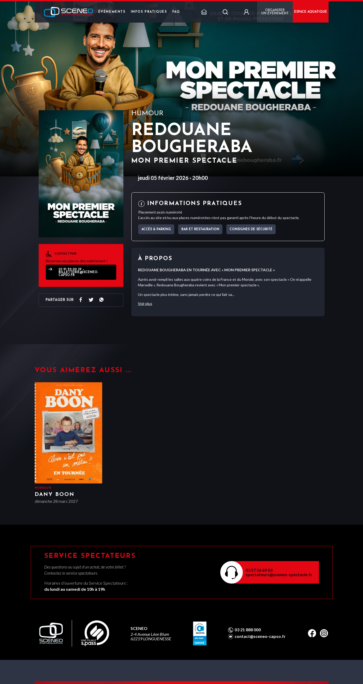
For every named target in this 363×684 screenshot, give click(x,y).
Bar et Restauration (200, 229)
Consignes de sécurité (251, 229)
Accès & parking (156, 229)
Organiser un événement (275, 12)
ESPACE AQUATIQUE (310, 12)
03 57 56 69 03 (258, 570)
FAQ (176, 12)
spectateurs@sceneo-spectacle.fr (278, 574)
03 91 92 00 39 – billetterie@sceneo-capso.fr (78, 272)
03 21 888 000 (248, 629)
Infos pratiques (149, 12)
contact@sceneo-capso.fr (260, 636)
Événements (112, 12)
